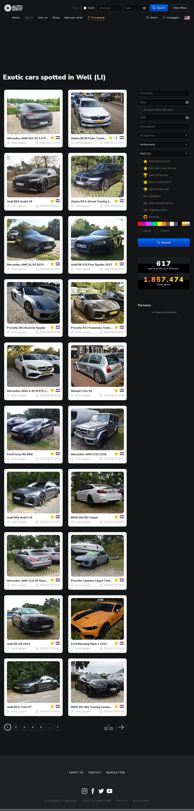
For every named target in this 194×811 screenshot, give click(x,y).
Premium (96, 17)
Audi (10, 201)
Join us (43, 17)
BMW (74, 517)
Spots (91, 8)
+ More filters (179, 8)
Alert (152, 17)
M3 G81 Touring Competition (98, 707)
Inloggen (171, 17)
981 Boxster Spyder (32, 328)
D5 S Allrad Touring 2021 (97, 201)
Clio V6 (87, 391)
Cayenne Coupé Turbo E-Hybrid (103, 581)
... (49, 727)
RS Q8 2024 (22, 644)
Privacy (122, 800)
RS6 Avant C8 (23, 201)
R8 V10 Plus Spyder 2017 (95, 265)
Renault (76, 391)
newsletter (115, 772)
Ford (10, 454)
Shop (56, 17)
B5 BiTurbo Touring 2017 (97, 138)
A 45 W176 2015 (39, 391)
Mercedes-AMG (17, 138)
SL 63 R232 (36, 265)
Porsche (12, 328)
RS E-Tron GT (23, 707)
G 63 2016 (99, 454)
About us (76, 772)
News (75, 8)
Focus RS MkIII (23, 454)
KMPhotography (83, 142)
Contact (95, 772)
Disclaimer (141, 800)
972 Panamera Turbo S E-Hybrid (104, 328)
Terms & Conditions (96, 800)
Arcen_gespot (19, 142)
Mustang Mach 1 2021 (92, 644)
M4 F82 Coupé (88, 517)
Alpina (75, 138)
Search (159, 8)
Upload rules (74, 17)
